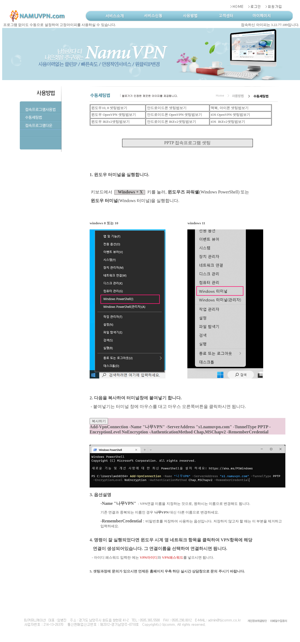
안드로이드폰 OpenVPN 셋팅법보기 (174, 115)
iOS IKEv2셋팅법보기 (227, 122)
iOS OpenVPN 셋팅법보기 (230, 115)
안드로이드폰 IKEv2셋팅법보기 (171, 122)
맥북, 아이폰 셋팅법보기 (229, 108)
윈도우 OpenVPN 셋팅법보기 (113, 115)
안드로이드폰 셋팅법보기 (166, 108)
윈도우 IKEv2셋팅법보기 (110, 122)
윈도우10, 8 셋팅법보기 (109, 108)
